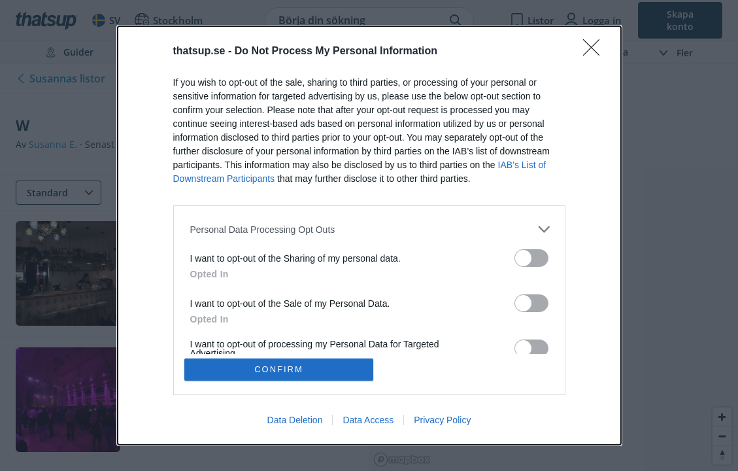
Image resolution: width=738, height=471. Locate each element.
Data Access (368, 420)
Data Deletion (295, 420)
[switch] (531, 258)
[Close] (595, 51)
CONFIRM (278, 369)
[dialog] (369, 235)
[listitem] (369, 229)
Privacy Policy (442, 420)
